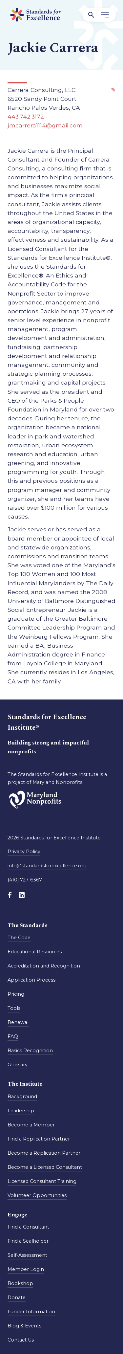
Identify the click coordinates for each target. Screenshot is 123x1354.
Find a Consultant (28, 1227)
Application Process (31, 980)
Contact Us (21, 1340)
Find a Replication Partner (39, 1139)
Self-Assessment (27, 1255)
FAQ (13, 1036)
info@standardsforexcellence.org (47, 866)
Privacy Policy (24, 852)
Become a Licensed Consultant (45, 1167)
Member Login (26, 1269)
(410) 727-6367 (25, 880)
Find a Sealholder (28, 1241)
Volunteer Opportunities (37, 1195)
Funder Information (31, 1312)
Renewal (18, 1022)
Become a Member (31, 1125)
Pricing (16, 994)
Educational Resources (35, 952)
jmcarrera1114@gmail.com (45, 125)
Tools (14, 1008)
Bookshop (20, 1283)
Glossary (18, 1065)
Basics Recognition (30, 1051)
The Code (19, 938)
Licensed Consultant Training (42, 1181)
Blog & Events (24, 1326)
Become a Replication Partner (44, 1153)
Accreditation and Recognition (44, 966)
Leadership (21, 1111)
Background (22, 1096)
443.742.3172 (26, 116)
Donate (17, 1297)
